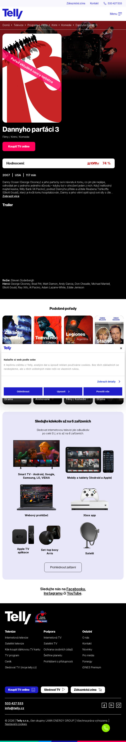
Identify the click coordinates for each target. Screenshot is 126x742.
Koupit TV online (19, 146)
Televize (18, 25)
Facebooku (75, 589)
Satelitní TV (50, 643)
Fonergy (87, 661)
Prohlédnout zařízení (63, 567)
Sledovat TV (54, 690)
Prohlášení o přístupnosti (58, 661)
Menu (116, 14)
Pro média (88, 655)
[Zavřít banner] (121, 348)
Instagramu (53, 593)
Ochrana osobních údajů (58, 649)
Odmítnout (23, 391)
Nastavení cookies (16, 724)
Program (32, 25)
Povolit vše (102, 391)
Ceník (8, 661)
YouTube (74, 593)
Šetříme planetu (53, 655)
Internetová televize (16, 637)
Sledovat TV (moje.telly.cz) (21, 667)
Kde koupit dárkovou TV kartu (22, 649)
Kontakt (94, 3)
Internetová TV (53, 637)
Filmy (44, 25)
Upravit (63, 391)
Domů (6, 25)
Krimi (54, 25)
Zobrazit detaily (106, 381)
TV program (12, 655)
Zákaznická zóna (76, 3)
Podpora (49, 631)
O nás (85, 637)
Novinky (87, 649)
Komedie (66, 25)
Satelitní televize (14, 643)
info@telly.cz (14, 708)
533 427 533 (14, 703)
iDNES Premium (91, 667)
